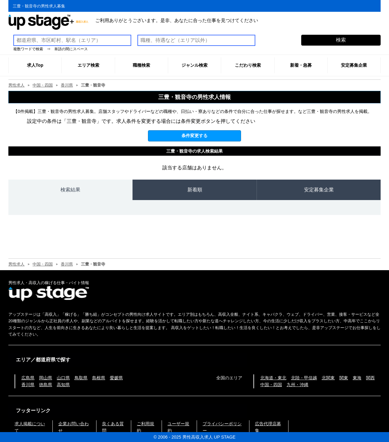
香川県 (67, 85)
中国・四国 (43, 85)
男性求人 (16, 85)
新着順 (194, 189)
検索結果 (70, 189)
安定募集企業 (319, 189)
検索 (341, 39)
